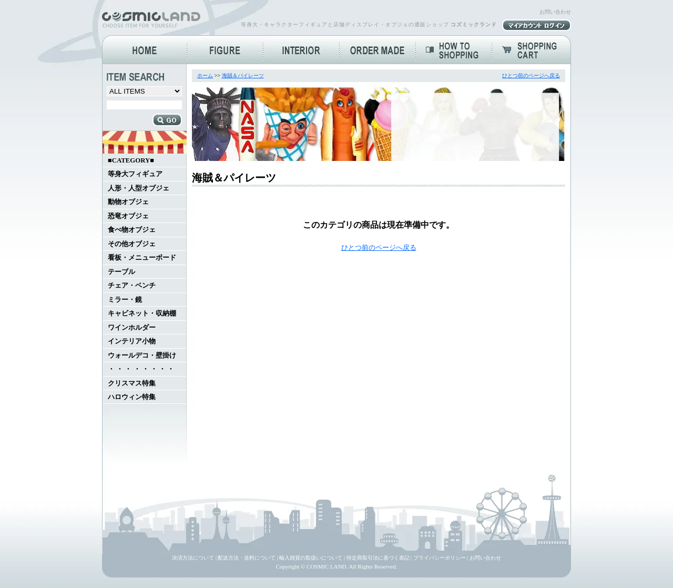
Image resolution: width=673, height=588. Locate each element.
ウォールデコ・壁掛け (142, 355)
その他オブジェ (132, 244)
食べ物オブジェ (132, 230)
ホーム (205, 75)
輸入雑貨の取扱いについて (310, 558)
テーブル (121, 272)
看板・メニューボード (142, 257)
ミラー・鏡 (125, 299)
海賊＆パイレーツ (243, 75)
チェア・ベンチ (132, 285)
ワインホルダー (132, 327)
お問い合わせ (555, 12)
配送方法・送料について (247, 558)
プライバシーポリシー (439, 558)
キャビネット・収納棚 (142, 313)
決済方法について (193, 558)
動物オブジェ (128, 202)
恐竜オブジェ (128, 216)
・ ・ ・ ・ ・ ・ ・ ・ (141, 369)
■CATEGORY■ (131, 160)
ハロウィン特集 (132, 397)
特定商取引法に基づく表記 (378, 558)
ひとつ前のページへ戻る (531, 75)
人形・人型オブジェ (138, 188)
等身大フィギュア (135, 174)
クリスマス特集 (132, 383)
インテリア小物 (132, 341)
